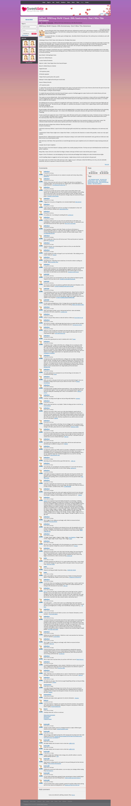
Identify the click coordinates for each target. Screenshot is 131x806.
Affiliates (64, 801)
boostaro (54, 682)
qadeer (45, 558)
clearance (77, 698)
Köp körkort (46, 717)
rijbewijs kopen (47, 716)
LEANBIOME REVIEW (49, 233)
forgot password (25, 35)
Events (56, 801)
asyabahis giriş (64, 311)
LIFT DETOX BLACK (60, 333)
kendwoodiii (47, 724)
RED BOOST (78, 202)
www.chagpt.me (72, 537)
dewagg (75, 545)
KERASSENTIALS (63, 209)
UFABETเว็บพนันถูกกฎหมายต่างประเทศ (64, 286)
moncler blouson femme (93, 182)
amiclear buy (73, 468)
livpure (74, 339)
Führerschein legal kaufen (49, 715)
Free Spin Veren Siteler (53, 629)
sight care (66, 436)
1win (57, 756)
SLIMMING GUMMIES (49, 353)
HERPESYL (46, 176)
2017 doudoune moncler (94, 179)
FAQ (44, 801)
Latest (101, 13)
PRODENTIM (47, 367)
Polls (60, 801)
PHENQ (56, 418)
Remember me (25, 33)
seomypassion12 (47, 684)
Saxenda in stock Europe (73, 272)
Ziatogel (54, 255)
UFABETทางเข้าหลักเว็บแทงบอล (67, 279)
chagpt (70, 538)
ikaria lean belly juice (55, 455)
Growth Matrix (56, 636)
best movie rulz (103, 179)
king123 (46, 709)
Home (40, 22)
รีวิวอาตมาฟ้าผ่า (53, 521)
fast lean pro (61, 653)
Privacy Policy (33, 801)
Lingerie (80, 495)
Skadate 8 (26, 804)
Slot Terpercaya (49, 770)
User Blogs (44, 22)
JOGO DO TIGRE (51, 564)
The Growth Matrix (53, 614)
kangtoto (50, 692)
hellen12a (46, 700)
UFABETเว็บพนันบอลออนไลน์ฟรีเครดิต (65, 297)
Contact (47, 801)
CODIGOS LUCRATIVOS (75, 577)
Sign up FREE (29, 19)
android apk (69, 555)
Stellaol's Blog (50, 22)
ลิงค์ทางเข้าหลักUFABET (78, 304)
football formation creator (62, 729)
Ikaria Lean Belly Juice (53, 262)
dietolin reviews (91, 180)
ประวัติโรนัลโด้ (67, 486)
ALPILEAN (70, 215)
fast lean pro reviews (77, 324)
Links (52, 801)
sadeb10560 (46, 274)
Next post (107, 164)
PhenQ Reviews (79, 659)
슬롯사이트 (72, 743)
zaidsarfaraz (47, 171)
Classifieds (70, 801)
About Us (39, 801)
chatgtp (45, 500)
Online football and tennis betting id (73, 778)
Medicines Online (75, 426)
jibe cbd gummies (102, 180)
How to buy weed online (70, 223)
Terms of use (26, 801)
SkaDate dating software (42, 804)
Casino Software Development (54, 763)
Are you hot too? (29, 62)
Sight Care (51, 643)
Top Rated (106, 13)
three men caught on (97, 183)
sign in (73, 795)
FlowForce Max (61, 668)
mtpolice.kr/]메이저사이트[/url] (72, 785)
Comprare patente (48, 719)
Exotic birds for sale (78, 317)
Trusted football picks (55, 706)
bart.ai (45, 591)
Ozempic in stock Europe (53, 196)
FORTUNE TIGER (71, 570)
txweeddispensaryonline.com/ (58, 185)
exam (97, 180)
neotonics (78, 398)
